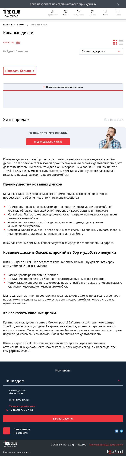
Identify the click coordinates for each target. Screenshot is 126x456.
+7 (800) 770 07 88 (21, 410)
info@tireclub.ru (19, 399)
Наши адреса (15, 381)
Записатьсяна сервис (22, 430)
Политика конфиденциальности (106, 445)
